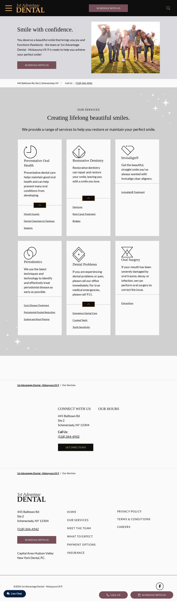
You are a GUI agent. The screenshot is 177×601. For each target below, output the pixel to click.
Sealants (28, 227)
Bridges (76, 221)
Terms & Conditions (134, 519)
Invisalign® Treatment (133, 192)
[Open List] (40, 205)
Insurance (76, 552)
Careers (124, 526)
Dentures (77, 207)
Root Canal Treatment (84, 214)
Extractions (127, 303)
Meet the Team (79, 528)
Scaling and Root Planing (36, 319)
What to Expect (80, 536)
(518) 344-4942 (84, 83)
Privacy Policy (129, 511)
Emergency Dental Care (85, 313)
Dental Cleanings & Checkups (39, 221)
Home (71, 511)
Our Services (78, 520)
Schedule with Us (108, 8)
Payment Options (81, 544)
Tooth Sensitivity (81, 327)
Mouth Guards (31, 214)
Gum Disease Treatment (36, 305)
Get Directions (76, 447)
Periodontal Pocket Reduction (39, 312)
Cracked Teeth (80, 320)
